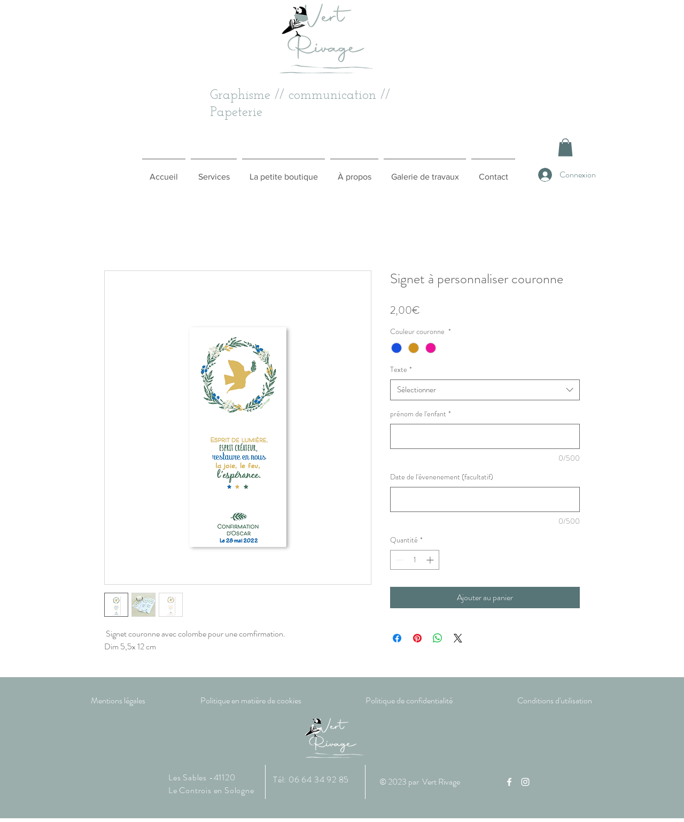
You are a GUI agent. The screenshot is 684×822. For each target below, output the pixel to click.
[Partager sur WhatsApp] (437, 638)
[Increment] (431, 559)
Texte (401, 370)
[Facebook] (509, 782)
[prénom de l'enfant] (485, 436)
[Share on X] (458, 638)
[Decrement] (398, 559)
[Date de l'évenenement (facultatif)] (485, 499)
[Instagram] (525, 782)
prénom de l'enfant (420, 414)
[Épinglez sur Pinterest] (417, 638)
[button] (565, 147)
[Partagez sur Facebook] (397, 638)
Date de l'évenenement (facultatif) (441, 477)
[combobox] (485, 389)
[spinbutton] (414, 559)
